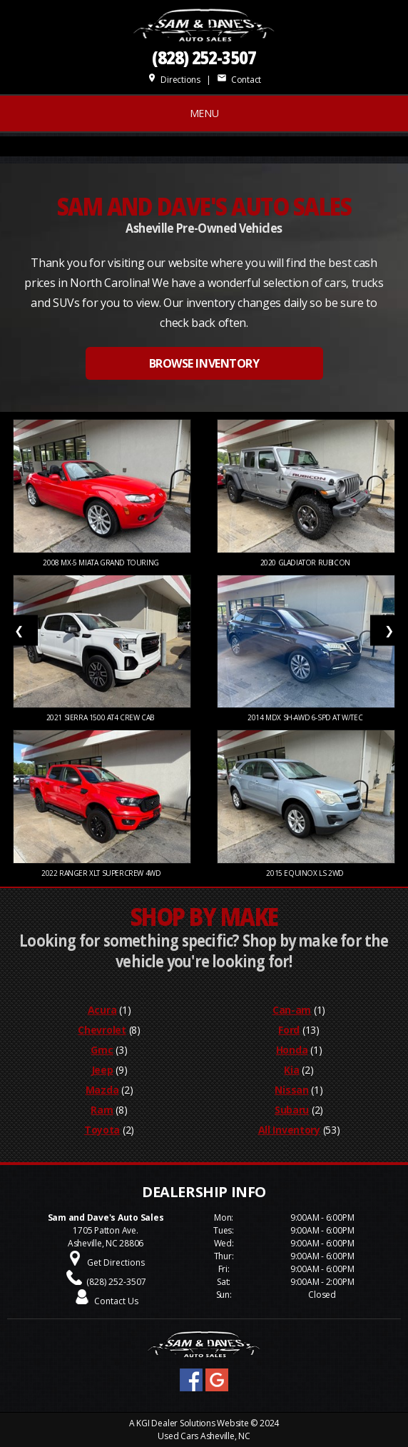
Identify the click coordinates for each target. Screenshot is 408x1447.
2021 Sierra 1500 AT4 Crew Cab (102, 717)
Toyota (102, 1129)
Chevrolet (102, 1030)
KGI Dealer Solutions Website (192, 1423)
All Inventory (289, 1129)
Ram (102, 1109)
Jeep (102, 1070)
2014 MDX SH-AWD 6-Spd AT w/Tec (306, 717)
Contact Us (116, 1301)
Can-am (291, 1010)
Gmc (102, 1050)
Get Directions (116, 1262)
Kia (291, 1070)
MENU (204, 113)
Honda (292, 1050)
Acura (102, 1010)
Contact (239, 80)
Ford (289, 1030)
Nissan (291, 1089)
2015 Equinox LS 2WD (305, 873)
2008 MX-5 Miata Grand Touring (101, 563)
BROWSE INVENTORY (204, 363)
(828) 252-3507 (204, 57)
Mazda (102, 1089)
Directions (173, 80)
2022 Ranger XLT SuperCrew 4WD (102, 873)
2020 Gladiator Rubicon (306, 563)
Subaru (292, 1109)
